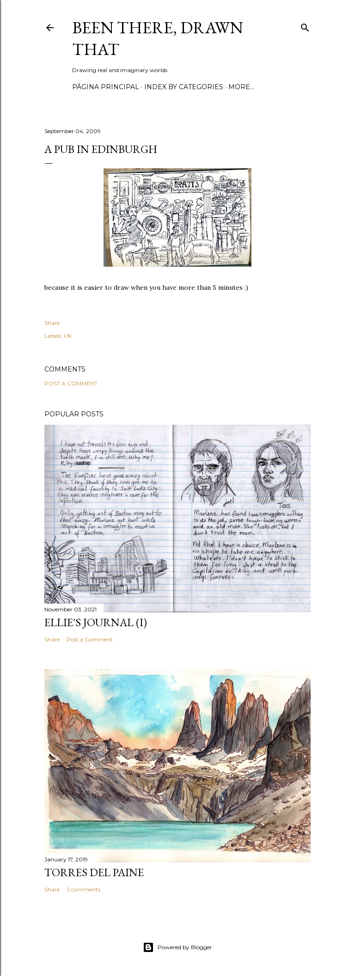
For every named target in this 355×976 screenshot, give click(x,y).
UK (68, 335)
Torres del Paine (94, 872)
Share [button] (52, 322)
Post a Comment (71, 383)
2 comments (83, 889)
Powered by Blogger (177, 947)
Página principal (105, 87)
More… (241, 87)
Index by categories (183, 87)
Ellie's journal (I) (95, 622)
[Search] (305, 26)
